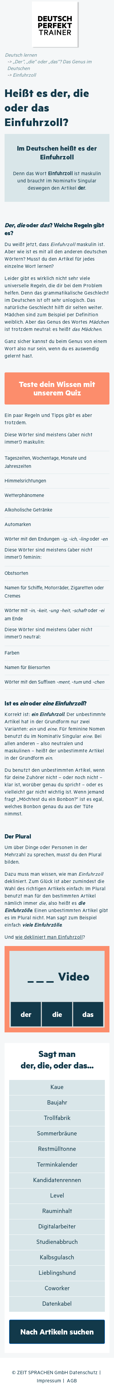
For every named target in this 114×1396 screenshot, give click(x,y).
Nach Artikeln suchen (57, 1332)
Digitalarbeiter (57, 1226)
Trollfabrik (57, 1118)
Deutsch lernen (21, 55)
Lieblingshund (57, 1273)
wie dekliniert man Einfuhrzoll (49, 937)
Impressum (49, 1381)
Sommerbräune (57, 1133)
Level (57, 1195)
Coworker (57, 1288)
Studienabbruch (57, 1242)
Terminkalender (57, 1164)
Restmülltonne (57, 1149)
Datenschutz (83, 1373)
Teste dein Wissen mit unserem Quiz (57, 388)
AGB (72, 1381)
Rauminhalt (57, 1211)
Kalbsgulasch (57, 1257)
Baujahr (57, 1102)
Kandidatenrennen (57, 1180)
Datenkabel (57, 1304)
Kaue (57, 1087)
